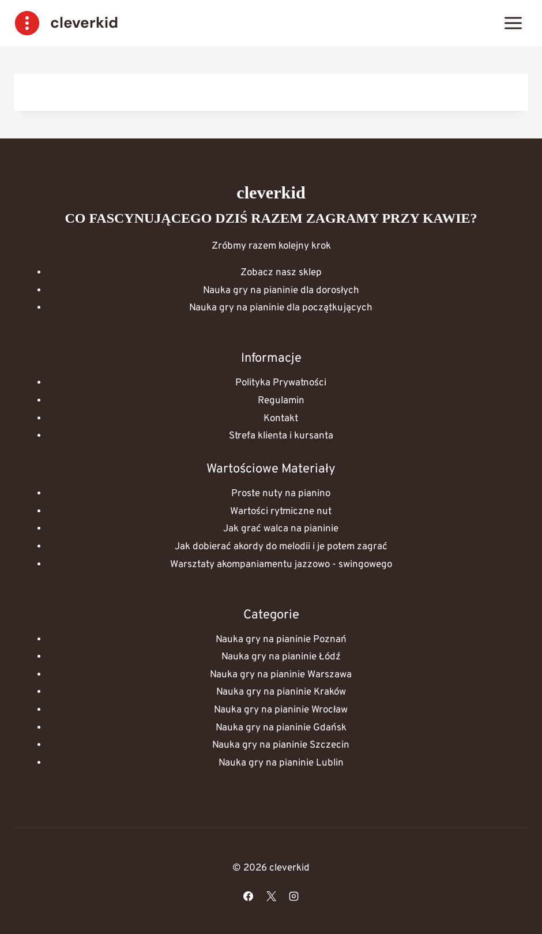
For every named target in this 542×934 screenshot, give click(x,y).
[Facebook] (248, 896)
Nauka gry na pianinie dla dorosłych (281, 290)
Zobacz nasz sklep (281, 273)
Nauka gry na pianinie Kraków (281, 692)
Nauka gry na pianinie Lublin (281, 763)
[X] (271, 896)
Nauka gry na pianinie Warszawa (281, 675)
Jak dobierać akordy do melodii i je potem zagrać (281, 547)
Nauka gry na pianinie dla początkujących (280, 308)
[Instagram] (293, 896)
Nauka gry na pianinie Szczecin (280, 745)
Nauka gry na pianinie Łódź (281, 657)
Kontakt (281, 418)
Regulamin (281, 401)
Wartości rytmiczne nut (281, 511)
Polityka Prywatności (280, 383)
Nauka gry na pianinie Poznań (281, 639)
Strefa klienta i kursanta (281, 436)
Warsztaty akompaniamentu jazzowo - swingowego (281, 564)
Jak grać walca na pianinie (280, 529)
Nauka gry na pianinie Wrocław (281, 710)
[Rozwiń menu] (513, 22)
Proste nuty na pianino (280, 493)
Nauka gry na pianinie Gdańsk (281, 728)
